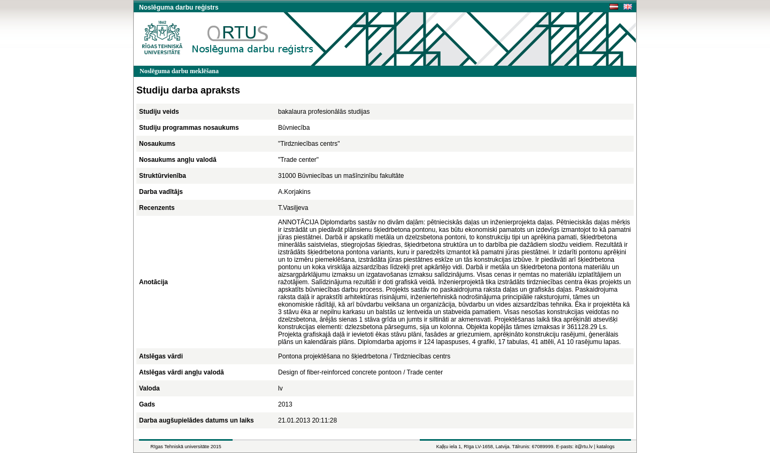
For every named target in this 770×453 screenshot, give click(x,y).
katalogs (606, 446)
